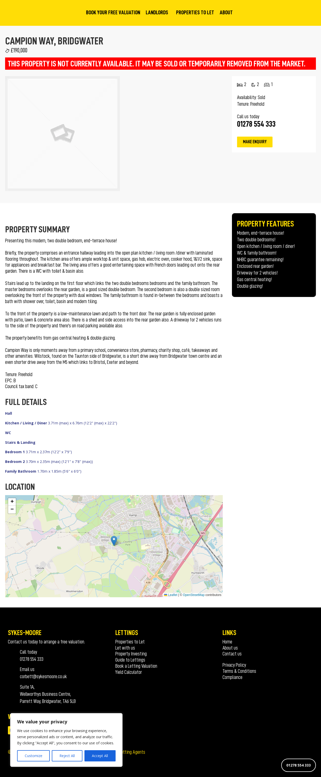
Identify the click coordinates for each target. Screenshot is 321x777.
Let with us (125, 647)
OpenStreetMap (194, 595)
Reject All (67, 755)
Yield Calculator (128, 672)
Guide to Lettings (130, 659)
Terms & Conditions (239, 671)
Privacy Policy (234, 664)
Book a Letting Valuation (136, 665)
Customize (33, 755)
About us (230, 647)
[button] (114, 541)
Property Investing (131, 653)
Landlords (157, 12)
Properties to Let (195, 12)
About (226, 12)
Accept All (100, 755)
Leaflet (170, 595)
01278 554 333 (298, 765)
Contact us (232, 653)
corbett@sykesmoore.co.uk (43, 676)
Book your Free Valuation (113, 12)
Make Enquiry (255, 141)
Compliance (232, 677)
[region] (66, 740)
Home (227, 641)
